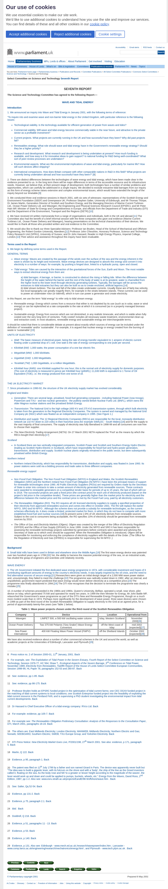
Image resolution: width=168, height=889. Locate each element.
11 (135, 216)
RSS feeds (147, 47)
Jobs (61, 883)
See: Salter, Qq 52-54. (24, 786)
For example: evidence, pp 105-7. (30, 713)
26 (139, 621)
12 (67, 231)
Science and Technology (17, 74)
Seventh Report (69, 78)
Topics (142, 66)
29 (91, 642)
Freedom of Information (47, 883)
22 (66, 578)
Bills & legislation (66, 66)
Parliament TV (122, 66)
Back (77, 654)
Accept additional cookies (28, 34)
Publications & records (102, 66)
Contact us (160, 47)
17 (47, 435)
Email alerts (134, 47)
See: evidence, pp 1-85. (24, 676)
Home (11, 61)
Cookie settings (110, 34)
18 (62, 514)
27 (142, 627)
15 (32, 330)
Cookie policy (110, 883)
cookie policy (99, 24)
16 (123, 421)
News (134, 66)
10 (91, 211)
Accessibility (120, 47)
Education (119, 61)
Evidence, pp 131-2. (22, 793)
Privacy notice (98, 883)
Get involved (95, 61)
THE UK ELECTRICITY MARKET (25, 383)
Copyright (87, 883)
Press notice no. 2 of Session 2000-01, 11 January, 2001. (42, 654)
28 (142, 634)
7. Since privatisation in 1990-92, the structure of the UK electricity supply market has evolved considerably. (64, 388)
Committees (83, 66)
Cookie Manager (123, 883)
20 (48, 555)
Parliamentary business (29, 61)
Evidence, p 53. (20, 831)
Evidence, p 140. (21, 838)
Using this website (73, 883)
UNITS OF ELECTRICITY (21, 334)
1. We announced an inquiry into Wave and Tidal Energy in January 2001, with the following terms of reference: (66, 112)
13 (18, 237)
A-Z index (11, 883)
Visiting (108, 61)
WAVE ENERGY (16, 565)
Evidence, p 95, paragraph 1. (27, 759)
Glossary (20, 883)
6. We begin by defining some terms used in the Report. (37, 249)
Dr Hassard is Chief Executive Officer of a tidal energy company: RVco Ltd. (52, 706)
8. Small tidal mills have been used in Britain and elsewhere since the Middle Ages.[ (52, 552)
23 (129, 580)
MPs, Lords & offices (55, 61)
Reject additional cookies (72, 34)
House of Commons (17, 66)
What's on (51, 66)
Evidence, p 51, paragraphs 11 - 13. (31, 823)
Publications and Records (70, 72)
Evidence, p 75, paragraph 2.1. (28, 801)
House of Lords (36, 66)
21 (53, 575)
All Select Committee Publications (117, 72)
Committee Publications (92, 72)
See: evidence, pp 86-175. (26, 683)
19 (98, 552)
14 (125, 285)
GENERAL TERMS (17, 253)
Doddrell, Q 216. (20, 816)
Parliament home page (27, 72)
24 (55, 583)
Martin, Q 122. (19, 752)
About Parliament (77, 61)
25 (18, 586)
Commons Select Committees (145, 72)
